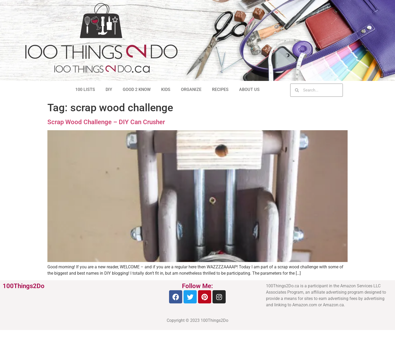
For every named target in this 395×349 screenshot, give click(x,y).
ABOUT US (249, 89)
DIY (109, 89)
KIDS (165, 89)
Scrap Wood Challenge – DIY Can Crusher (106, 122)
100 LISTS (85, 89)
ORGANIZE (191, 89)
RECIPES (220, 89)
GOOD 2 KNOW (137, 89)
